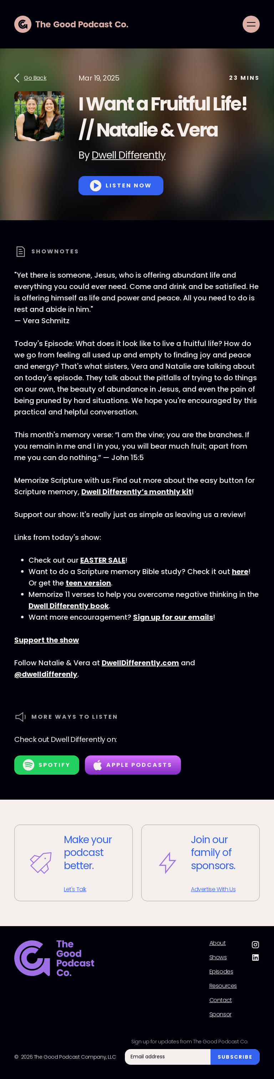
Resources (223, 986)
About (217, 943)
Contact (220, 1000)
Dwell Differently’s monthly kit (136, 492)
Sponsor (220, 1014)
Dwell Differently (129, 155)
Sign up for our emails (173, 617)
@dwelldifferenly (45, 674)
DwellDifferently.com (140, 663)
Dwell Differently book (69, 606)
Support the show (46, 640)
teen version (88, 583)
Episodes (221, 972)
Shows (218, 957)
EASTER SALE (102, 560)
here (240, 572)
